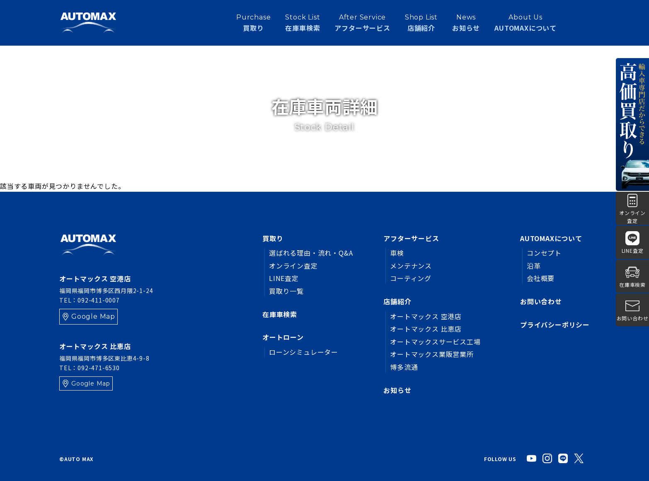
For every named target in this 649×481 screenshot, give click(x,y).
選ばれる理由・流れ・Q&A (311, 253)
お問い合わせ (541, 301)
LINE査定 (284, 278)
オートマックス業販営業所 (432, 354)
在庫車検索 (279, 314)
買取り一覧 (286, 291)
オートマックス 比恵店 (426, 329)
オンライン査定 (293, 266)
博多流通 (404, 367)
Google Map (93, 316)
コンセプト (544, 253)
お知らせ (466, 22)
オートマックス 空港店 (426, 316)
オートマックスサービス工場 (435, 342)
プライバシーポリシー (555, 325)
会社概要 (541, 278)
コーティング (410, 278)
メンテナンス (411, 266)
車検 (397, 253)
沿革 (534, 266)
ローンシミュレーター (303, 352)
